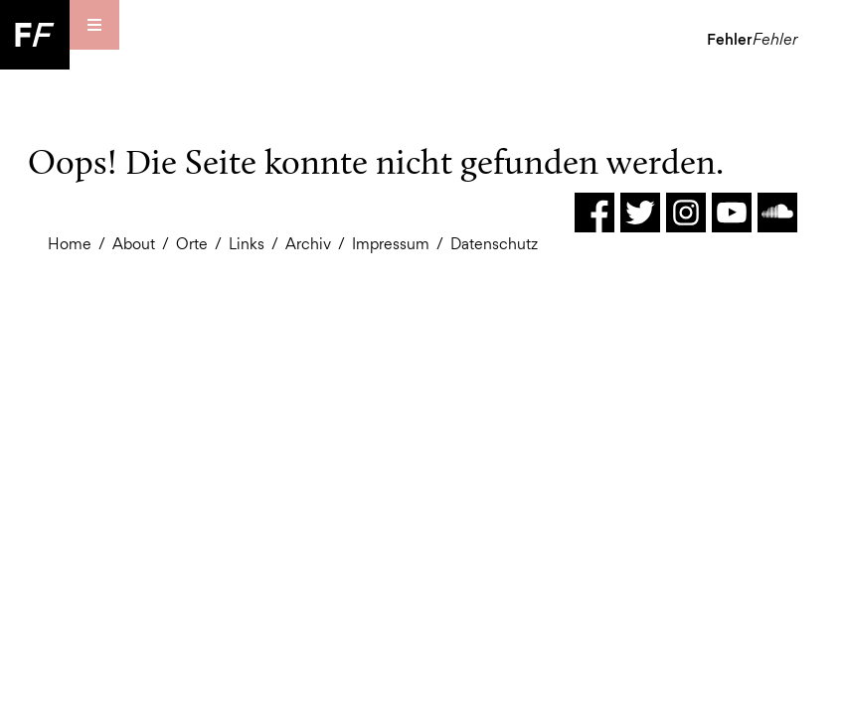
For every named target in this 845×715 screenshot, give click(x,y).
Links (246, 243)
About (133, 243)
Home (69, 243)
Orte (192, 243)
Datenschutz (494, 243)
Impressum (390, 243)
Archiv (308, 243)
